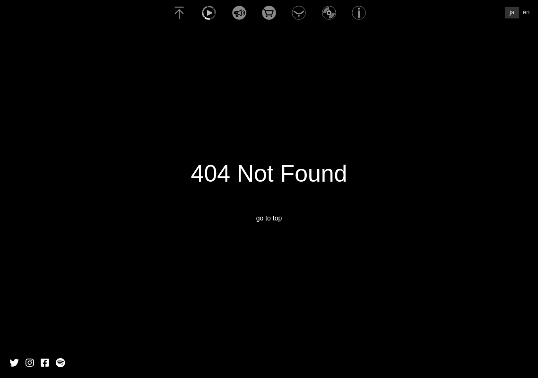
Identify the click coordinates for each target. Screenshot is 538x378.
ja (512, 12)
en (526, 12)
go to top (269, 218)
